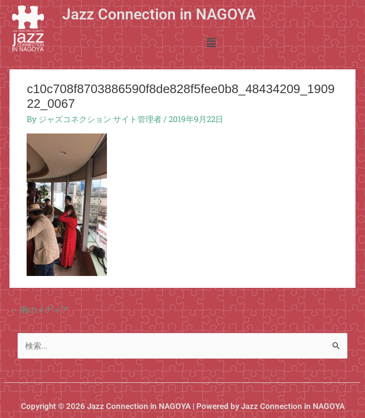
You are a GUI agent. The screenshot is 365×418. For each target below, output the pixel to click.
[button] (211, 43)
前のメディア (39, 309)
